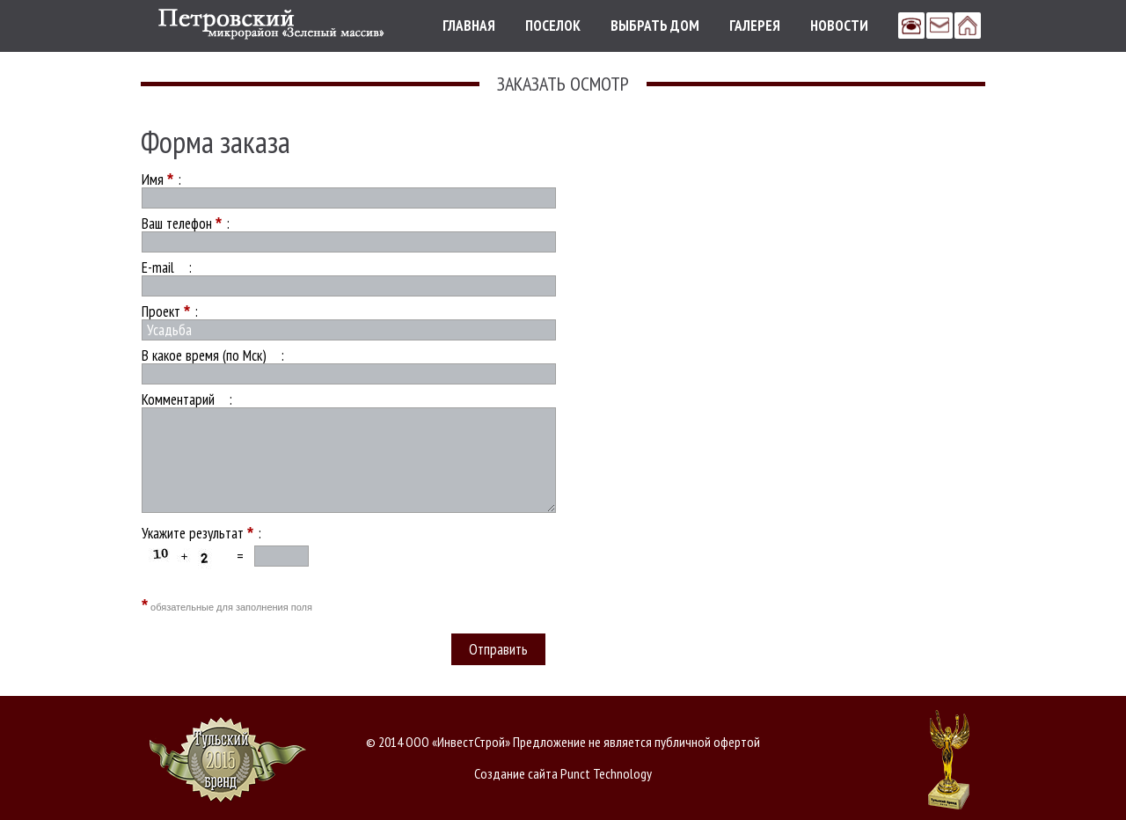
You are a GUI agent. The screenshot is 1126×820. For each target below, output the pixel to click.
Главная (468, 25)
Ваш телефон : (186, 223)
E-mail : (167, 267)
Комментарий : (187, 399)
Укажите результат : (201, 533)
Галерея (754, 25)
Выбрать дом (655, 25)
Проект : (170, 311)
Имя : (161, 179)
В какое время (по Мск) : (213, 355)
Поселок (553, 25)
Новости (839, 25)
